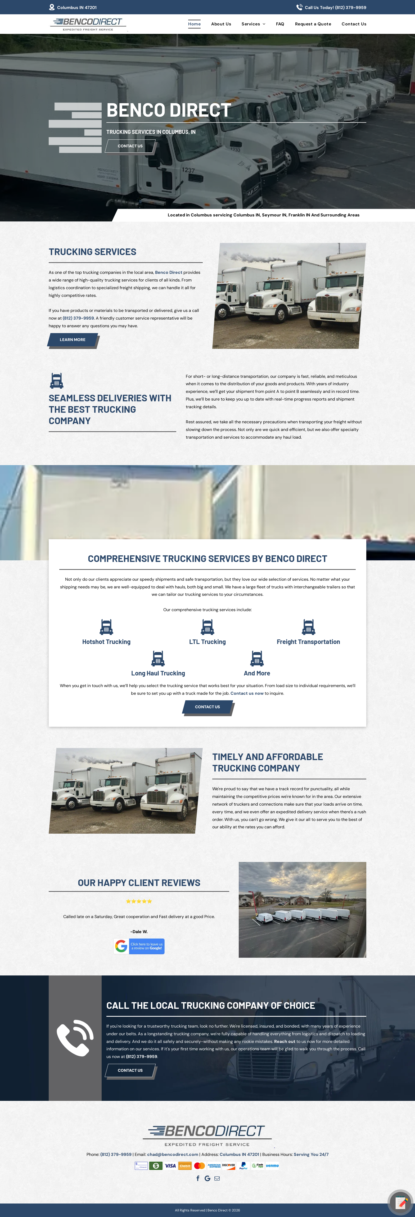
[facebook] (198, 1178)
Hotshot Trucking (106, 641)
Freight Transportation (308, 641)
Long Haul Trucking (158, 673)
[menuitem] (189, 24)
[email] (217, 1178)
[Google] (207, 1178)
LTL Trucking (207, 641)
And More (257, 673)
